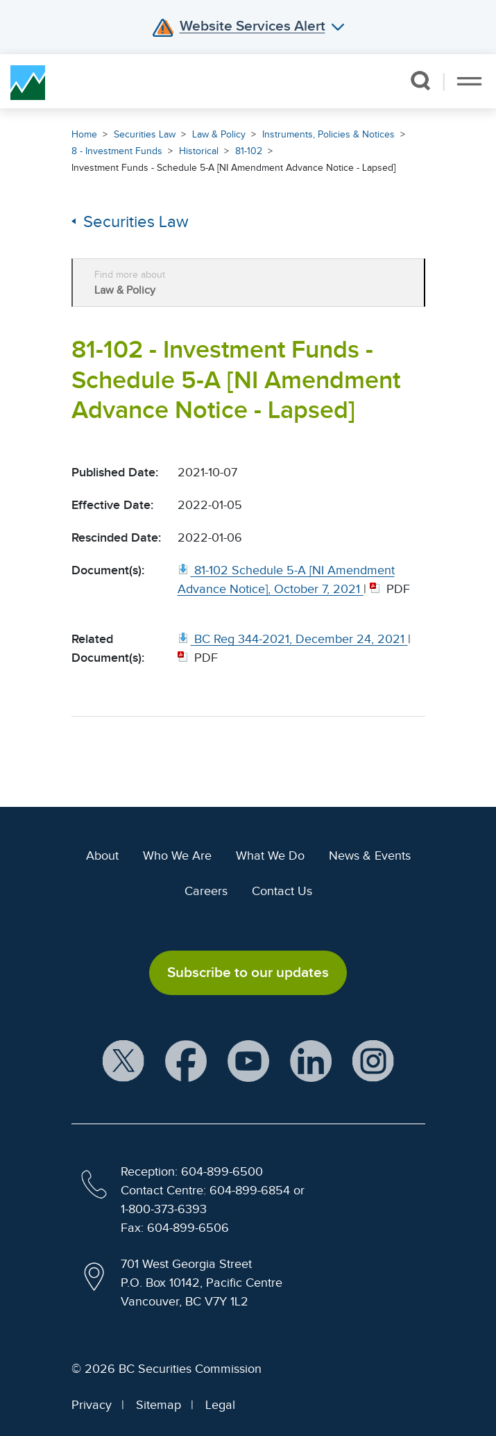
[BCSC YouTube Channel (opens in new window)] (248, 1061)
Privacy (91, 1405)
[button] (420, 80)
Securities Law (145, 134)
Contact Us (282, 891)
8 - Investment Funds (116, 151)
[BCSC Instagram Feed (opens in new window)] (373, 1061)
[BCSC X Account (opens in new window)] (123, 1061)
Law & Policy (219, 134)
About (102, 855)
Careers (206, 891)
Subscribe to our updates (248, 972)
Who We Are (177, 855)
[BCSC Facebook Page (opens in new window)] (186, 1061)
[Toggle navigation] (469, 81)
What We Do (270, 855)
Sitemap (158, 1405)
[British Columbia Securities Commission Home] (27, 81)
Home (84, 134)
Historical (199, 151)
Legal (220, 1405)
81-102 (248, 151)
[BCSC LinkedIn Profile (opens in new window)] (311, 1061)
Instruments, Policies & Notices (328, 134)
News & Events (370, 855)
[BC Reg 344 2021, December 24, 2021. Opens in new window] (293, 639)
